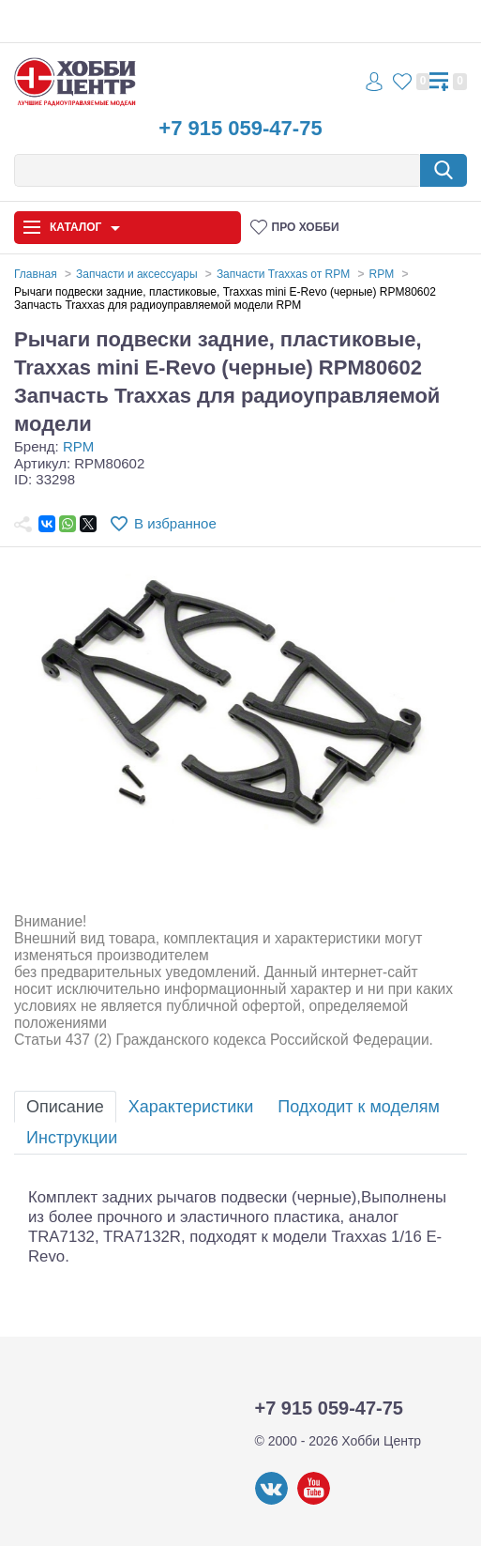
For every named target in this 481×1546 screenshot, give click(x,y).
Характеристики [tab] (190, 1106)
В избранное (175, 523)
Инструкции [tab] (71, 1137)
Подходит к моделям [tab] (359, 1106)
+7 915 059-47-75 (240, 128)
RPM (78, 446)
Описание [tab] (65, 1106)
